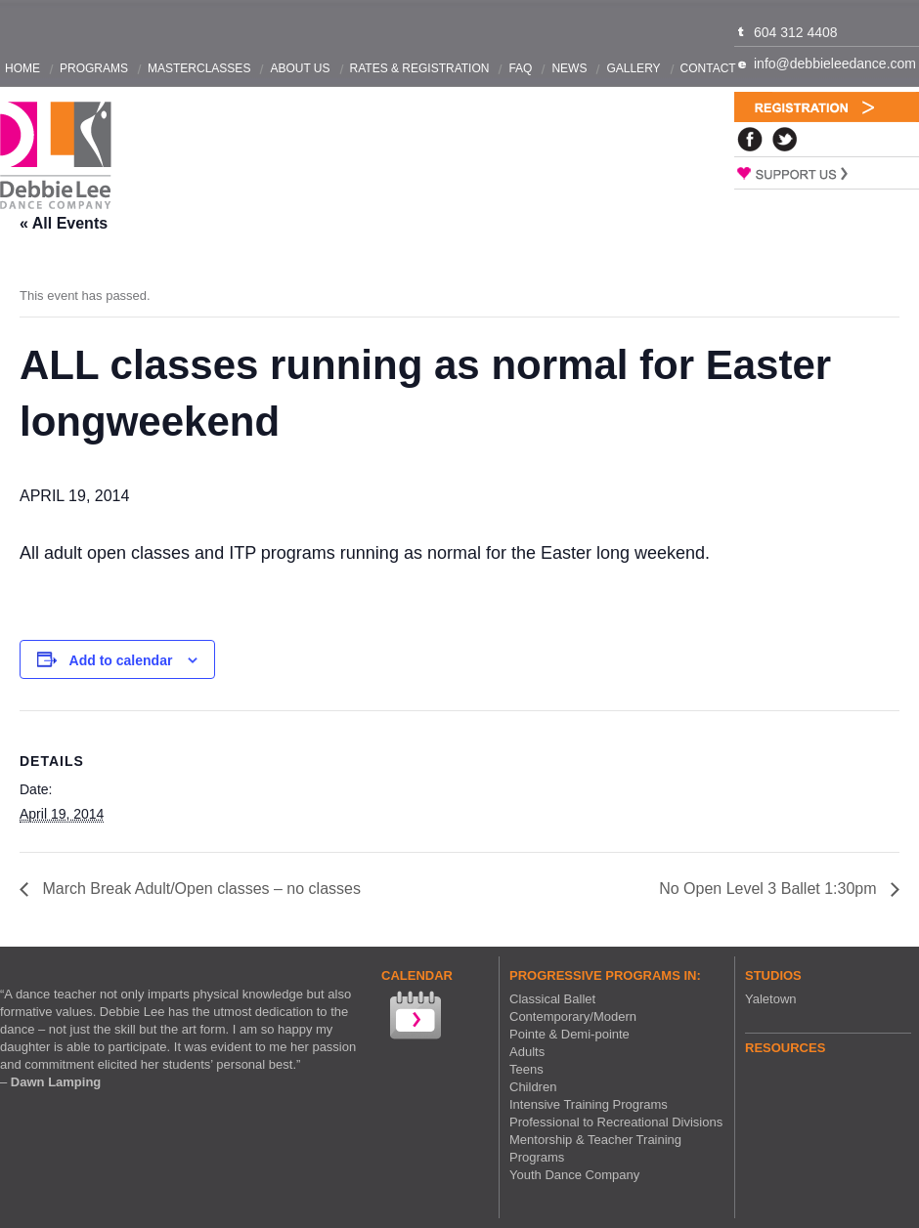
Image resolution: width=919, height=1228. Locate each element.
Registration (826, 107)
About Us (299, 68)
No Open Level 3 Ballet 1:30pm (770, 888)
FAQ (520, 68)
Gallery (633, 68)
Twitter (785, 139)
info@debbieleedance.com (835, 63)
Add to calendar (121, 660)
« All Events (64, 223)
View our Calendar (413, 1017)
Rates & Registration (420, 68)
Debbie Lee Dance (55, 156)
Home (22, 68)
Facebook (750, 139)
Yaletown (771, 999)
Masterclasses (199, 68)
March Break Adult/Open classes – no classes (199, 888)
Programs (94, 68)
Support (826, 173)
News (569, 68)
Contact (708, 68)
